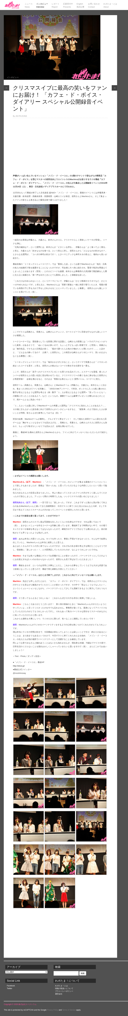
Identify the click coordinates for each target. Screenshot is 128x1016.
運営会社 (58, 994)
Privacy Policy (52, 1010)
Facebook (11, 986)
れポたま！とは (61, 986)
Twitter (9, 988)
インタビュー (13, 77)
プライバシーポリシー (64, 991)
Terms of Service (69, 1010)
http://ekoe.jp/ (19, 666)
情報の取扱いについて (64, 988)
